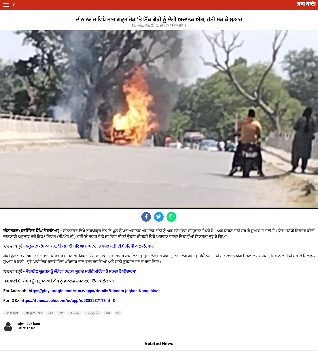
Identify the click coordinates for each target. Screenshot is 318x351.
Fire (61, 313)
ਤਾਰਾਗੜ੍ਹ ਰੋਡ (92, 313)
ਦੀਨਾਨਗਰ (74, 313)
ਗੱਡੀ (108, 313)
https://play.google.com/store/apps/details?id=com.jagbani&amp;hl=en (95, 290)
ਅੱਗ (118, 313)
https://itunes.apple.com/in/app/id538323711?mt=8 (68, 300)
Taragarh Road (33, 313)
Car (50, 313)
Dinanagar (12, 313)
